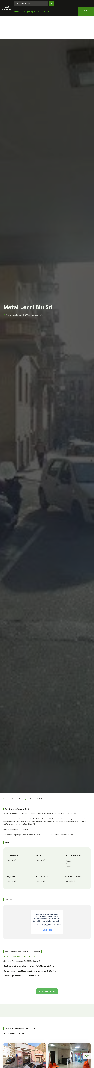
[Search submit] (51, 3)
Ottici (16, 799)
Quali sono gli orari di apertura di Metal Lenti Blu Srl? (28, 965)
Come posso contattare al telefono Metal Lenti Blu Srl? (29, 970)
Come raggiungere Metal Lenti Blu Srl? (21, 975)
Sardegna (24, 799)
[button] (45, 957)
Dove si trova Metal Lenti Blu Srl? (19, 956)
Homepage (7, 799)
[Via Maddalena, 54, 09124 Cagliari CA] (47, 922)
